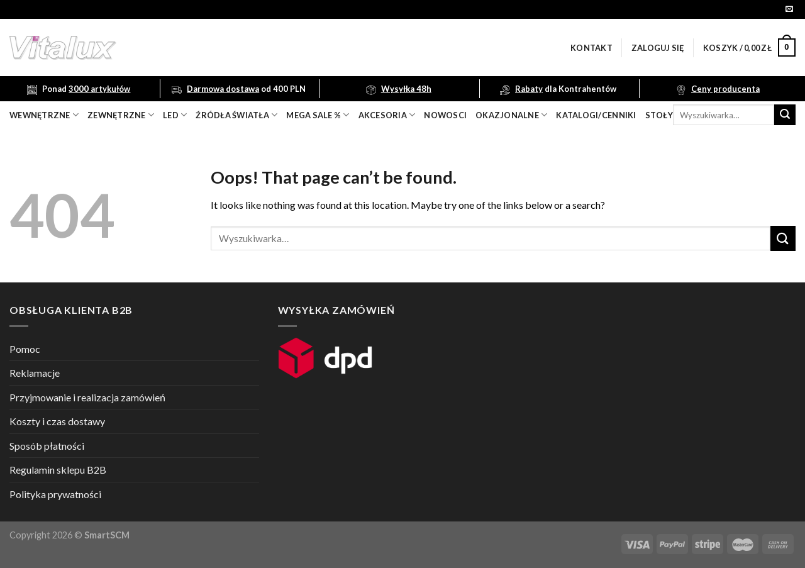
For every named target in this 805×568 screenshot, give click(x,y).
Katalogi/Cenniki (596, 115)
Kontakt (591, 48)
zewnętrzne (120, 115)
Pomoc (24, 349)
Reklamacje (34, 373)
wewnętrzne (44, 115)
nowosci (445, 115)
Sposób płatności (46, 446)
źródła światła (236, 115)
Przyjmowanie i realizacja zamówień (87, 397)
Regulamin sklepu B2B (57, 470)
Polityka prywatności (55, 494)
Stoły (659, 115)
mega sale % (317, 115)
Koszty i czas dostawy (57, 421)
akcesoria (387, 115)
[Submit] (785, 115)
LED (175, 115)
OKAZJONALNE (511, 115)
